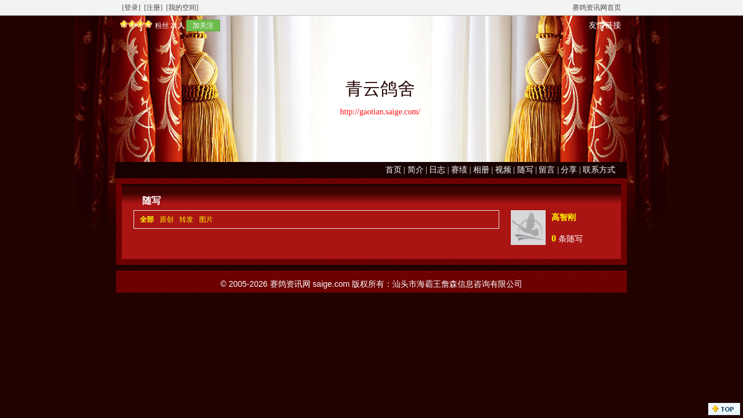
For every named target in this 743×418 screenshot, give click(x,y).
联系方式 (599, 169)
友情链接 (605, 25)
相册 (481, 169)
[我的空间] (182, 7)
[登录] (131, 7)
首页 (393, 169)
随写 (525, 169)
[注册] (153, 7)
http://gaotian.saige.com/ (380, 111)
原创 (167, 219)
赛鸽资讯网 (290, 284)
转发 (186, 219)
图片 (206, 219)
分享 (569, 169)
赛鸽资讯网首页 (596, 7)
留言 (547, 169)
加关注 (203, 25)
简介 (415, 169)
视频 (503, 169)
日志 (437, 169)
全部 (147, 219)
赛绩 (459, 169)
